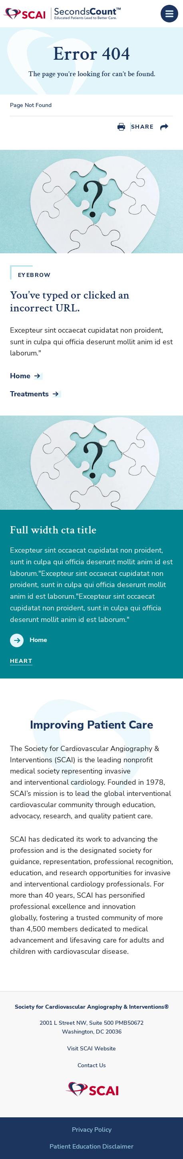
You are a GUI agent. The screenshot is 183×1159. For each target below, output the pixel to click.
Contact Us (92, 1065)
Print (121, 127)
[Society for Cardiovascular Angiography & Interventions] (62, 13)
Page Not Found (31, 105)
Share (142, 127)
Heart (21, 661)
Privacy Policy (91, 1129)
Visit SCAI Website (91, 1048)
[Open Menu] (169, 13)
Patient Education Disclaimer (91, 1146)
